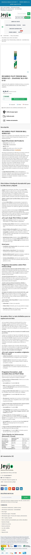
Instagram (17, 488)
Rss (9, 488)
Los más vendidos (5, 7)
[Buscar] (23, 13)
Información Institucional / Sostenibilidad (11, 509)
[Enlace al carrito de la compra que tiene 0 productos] (27, 17)
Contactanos (18, 9)
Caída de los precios (6, 524)
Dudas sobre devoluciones (7, 9)
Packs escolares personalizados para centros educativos (14, 520)
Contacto (4, 530)
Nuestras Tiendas (5, 522)
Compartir (12, 104)
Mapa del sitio (5, 532)
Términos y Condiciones (6, 10)
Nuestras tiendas (15, 7)
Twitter (6, 488)
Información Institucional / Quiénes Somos (11, 507)
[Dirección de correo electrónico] (11, 497)
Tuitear (19, 104)
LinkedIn (21, 488)
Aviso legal (4, 511)
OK (25, 497)
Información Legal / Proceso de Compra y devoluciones (14, 515)
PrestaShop (3, 550)
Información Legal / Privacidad (9, 513)
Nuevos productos (6, 526)
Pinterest (25, 104)
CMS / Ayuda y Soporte (7, 517)
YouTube (13, 488)
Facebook (2, 488)
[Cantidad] (6, 99)
